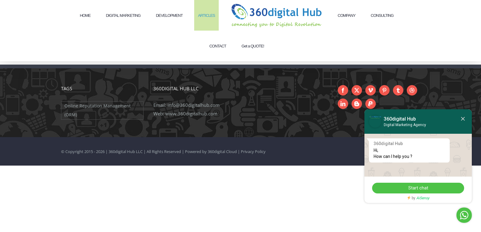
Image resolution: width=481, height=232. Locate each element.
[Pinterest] (384, 90)
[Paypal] (370, 104)
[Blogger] (357, 104)
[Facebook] (343, 90)
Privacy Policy (253, 151)
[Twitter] (357, 90)
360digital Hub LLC (126, 151)
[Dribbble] (412, 90)
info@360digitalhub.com (193, 105)
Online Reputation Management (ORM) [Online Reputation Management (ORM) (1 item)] (97, 110)
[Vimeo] (370, 90)
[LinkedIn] (343, 104)
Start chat (418, 188)
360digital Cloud (222, 151)
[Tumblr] (398, 90)
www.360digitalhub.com (191, 113)
